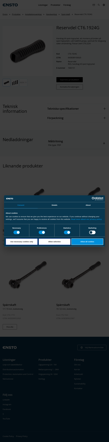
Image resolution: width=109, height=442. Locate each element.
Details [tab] (54, 205)
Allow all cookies (87, 242)
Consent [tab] (20, 205)
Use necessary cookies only (21, 242)
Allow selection (54, 242)
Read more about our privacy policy (86, 219)
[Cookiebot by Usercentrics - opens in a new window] (93, 198)
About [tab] (88, 205)
